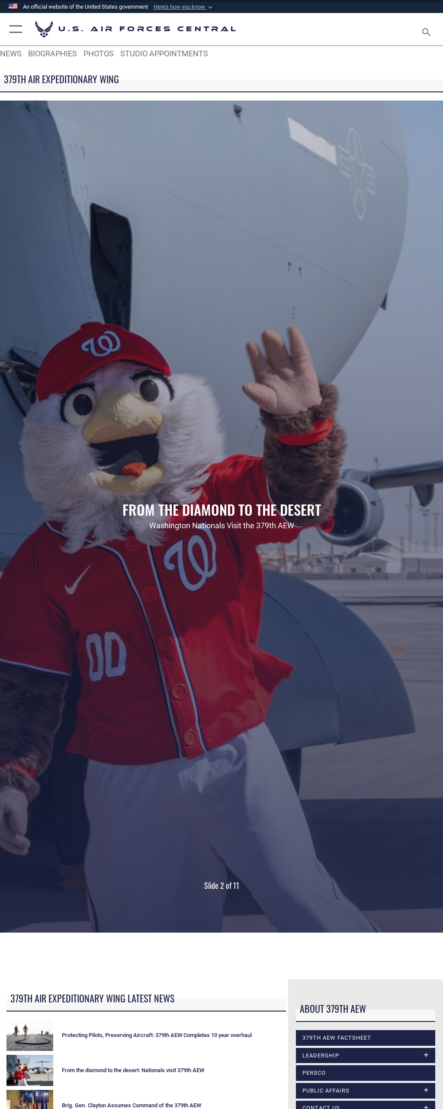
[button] (184, 7)
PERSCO (314, 1073)
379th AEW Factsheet (336, 1037)
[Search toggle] (428, 29)
